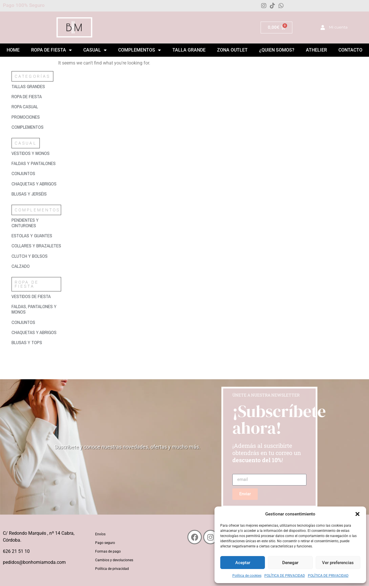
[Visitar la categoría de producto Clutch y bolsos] (36, 256)
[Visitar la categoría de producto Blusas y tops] (36, 342)
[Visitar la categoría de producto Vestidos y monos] (36, 153)
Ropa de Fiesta (51, 50)
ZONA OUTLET (232, 50)
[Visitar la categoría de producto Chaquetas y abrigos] (36, 184)
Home (13, 50)
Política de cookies (246, 576)
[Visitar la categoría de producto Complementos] (36, 127)
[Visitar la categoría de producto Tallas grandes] (36, 86)
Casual (95, 50)
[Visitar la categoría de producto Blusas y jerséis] (36, 194)
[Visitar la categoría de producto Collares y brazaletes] (36, 246)
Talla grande (189, 50)
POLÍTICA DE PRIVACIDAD (284, 576)
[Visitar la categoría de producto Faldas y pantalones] (36, 163)
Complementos (139, 50)
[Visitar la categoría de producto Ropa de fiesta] (36, 97)
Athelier (316, 50)
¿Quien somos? (276, 50)
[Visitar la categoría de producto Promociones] (36, 117)
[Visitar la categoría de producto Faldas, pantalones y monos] (36, 309)
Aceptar (242, 562)
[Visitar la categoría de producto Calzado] (36, 266)
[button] (357, 514)
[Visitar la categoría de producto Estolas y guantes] (36, 236)
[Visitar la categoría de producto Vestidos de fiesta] (36, 296)
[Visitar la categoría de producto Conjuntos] (36, 173)
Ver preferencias (338, 562)
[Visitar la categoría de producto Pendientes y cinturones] (36, 223)
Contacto (350, 50)
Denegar (290, 562)
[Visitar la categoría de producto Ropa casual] (36, 107)
